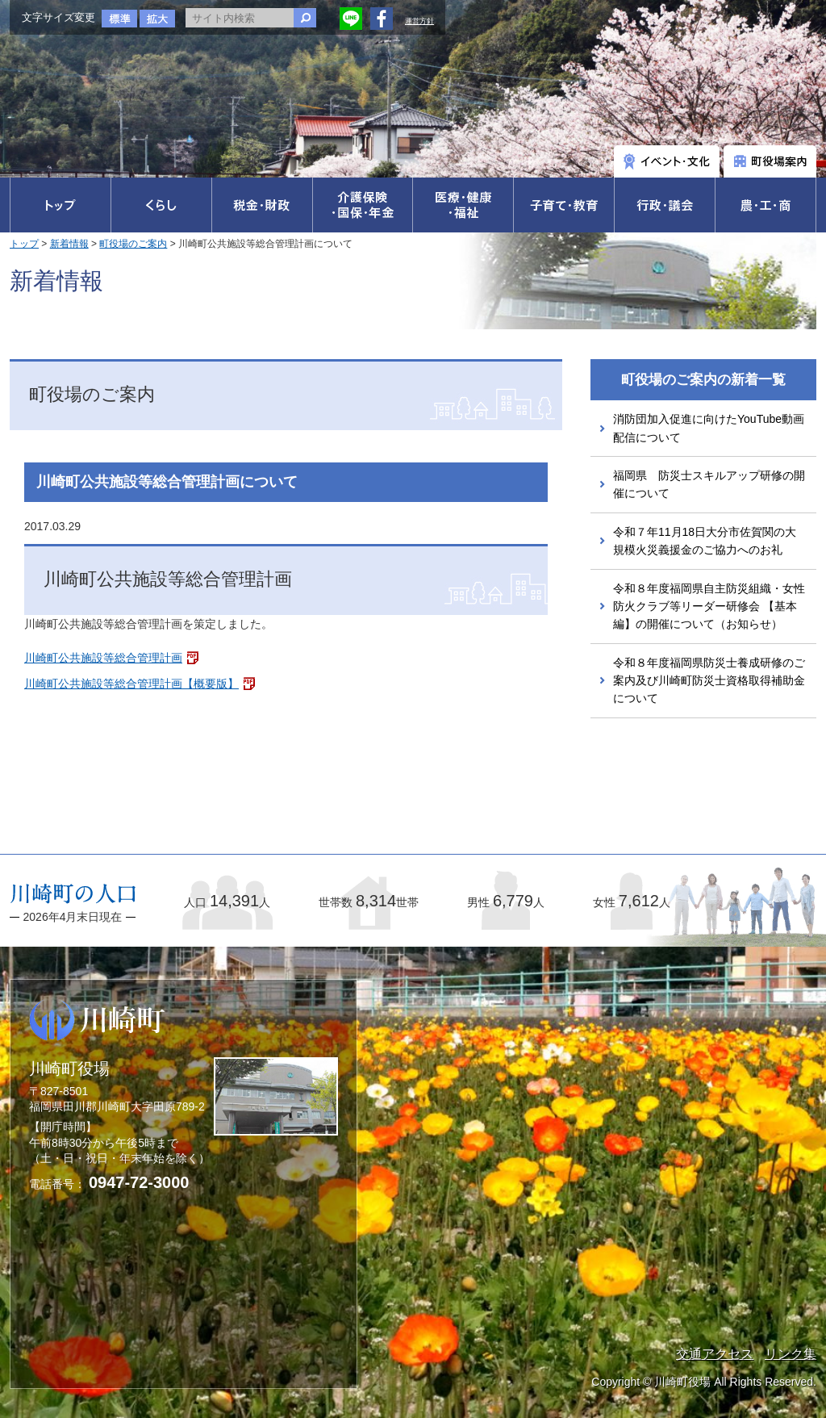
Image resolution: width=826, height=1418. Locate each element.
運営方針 (419, 21)
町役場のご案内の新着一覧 (703, 379)
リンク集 (790, 1354)
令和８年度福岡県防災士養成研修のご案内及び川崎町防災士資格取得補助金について (709, 680)
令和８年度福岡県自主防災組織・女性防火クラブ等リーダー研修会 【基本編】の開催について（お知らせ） (709, 606)
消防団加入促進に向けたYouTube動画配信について (708, 427)
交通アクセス (714, 1354)
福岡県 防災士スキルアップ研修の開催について (709, 484)
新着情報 (69, 243)
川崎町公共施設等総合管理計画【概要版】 (131, 683)
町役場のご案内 (133, 243)
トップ (24, 243)
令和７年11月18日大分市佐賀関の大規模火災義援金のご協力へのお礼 (704, 540)
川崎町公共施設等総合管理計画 (103, 657)
